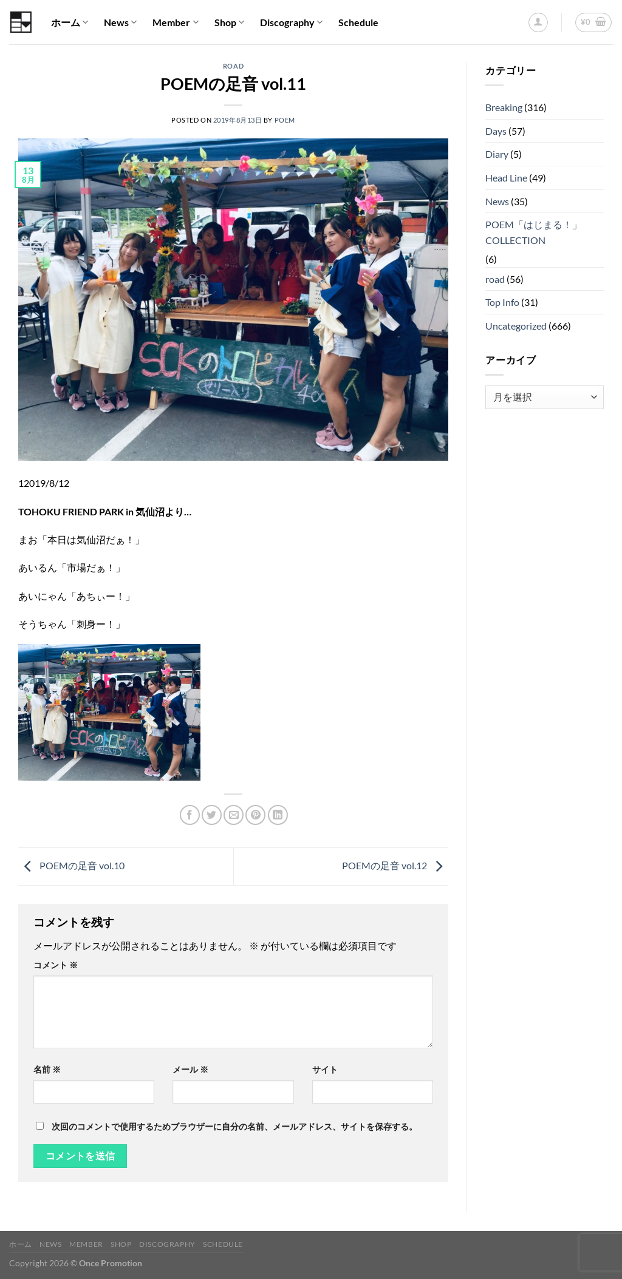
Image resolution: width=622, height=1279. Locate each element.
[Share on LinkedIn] (278, 815)
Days (496, 131)
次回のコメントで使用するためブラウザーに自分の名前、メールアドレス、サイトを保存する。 (234, 1126)
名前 (47, 1069)
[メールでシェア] (234, 815)
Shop (229, 22)
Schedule (358, 22)
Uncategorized (516, 325)
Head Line (506, 177)
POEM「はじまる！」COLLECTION (533, 232)
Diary (496, 154)
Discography (291, 22)
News (120, 22)
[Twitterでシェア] (212, 815)
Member (175, 22)
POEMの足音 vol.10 (71, 865)
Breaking (503, 107)
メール (190, 1069)
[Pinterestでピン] (255, 815)
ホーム (69, 22)
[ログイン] (538, 22)
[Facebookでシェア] (190, 815)
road (233, 66)
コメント (55, 965)
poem (285, 120)
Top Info (502, 302)
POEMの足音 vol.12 (395, 865)
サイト (325, 1069)
